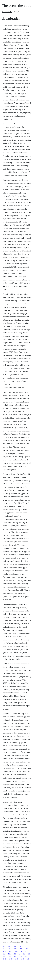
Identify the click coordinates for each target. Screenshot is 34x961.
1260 (22, 959)
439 (15, 948)
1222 (9, 948)
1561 (21, 948)
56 (25, 951)
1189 (16, 951)
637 (29, 954)
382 (26, 956)
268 (15, 956)
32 (24, 954)
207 (21, 946)
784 (9, 956)
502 (4, 954)
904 (26, 946)
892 (9, 954)
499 (15, 954)
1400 (10, 959)
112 (28, 959)
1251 (20, 956)
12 (19, 954)
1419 (27, 948)
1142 (4, 959)
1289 (10, 951)
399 (15, 946)
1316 (9, 946)
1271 (4, 951)
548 (4, 946)
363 (4, 956)
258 (4, 948)
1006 (16, 959)
